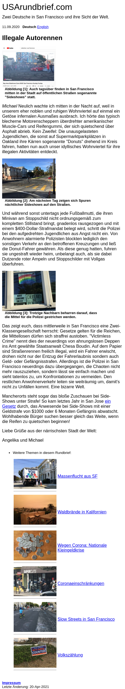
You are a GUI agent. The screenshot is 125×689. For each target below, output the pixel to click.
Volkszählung (70, 655)
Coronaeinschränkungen (81, 583)
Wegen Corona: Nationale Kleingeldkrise (82, 547)
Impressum (11, 683)
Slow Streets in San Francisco (86, 619)
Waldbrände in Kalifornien (82, 512)
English (43, 27)
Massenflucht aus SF (77, 476)
